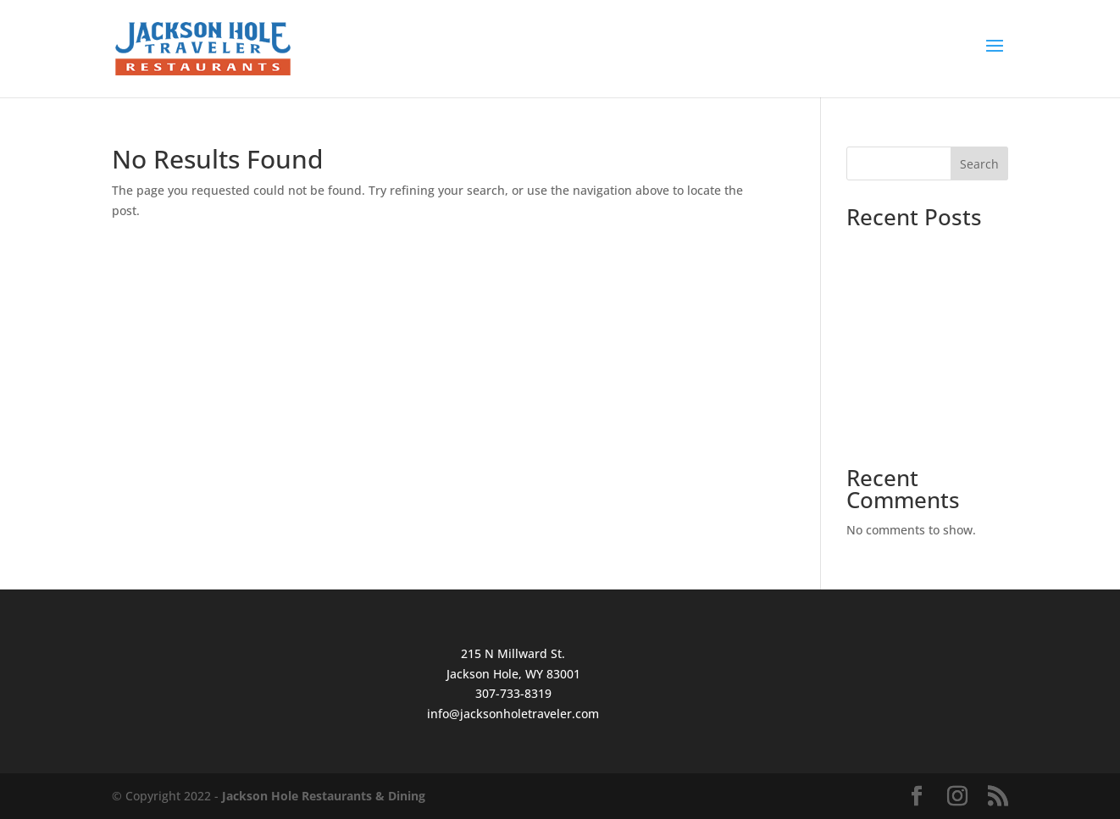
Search (979, 164)
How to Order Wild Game (917, 385)
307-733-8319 (513, 693)
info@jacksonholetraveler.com (513, 714)
